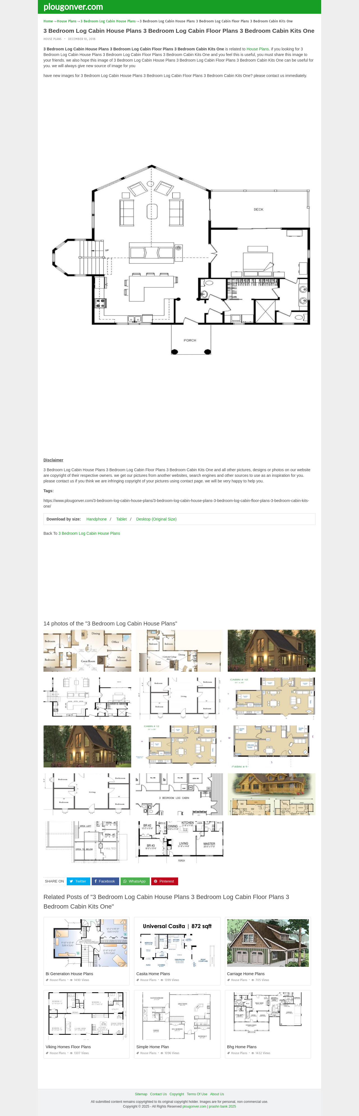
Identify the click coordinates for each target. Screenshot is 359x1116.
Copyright (177, 1094)
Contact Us (158, 1094)
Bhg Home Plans (242, 1047)
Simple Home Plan (152, 1047)
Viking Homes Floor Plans (68, 1047)
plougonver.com (73, 6)
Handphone (96, 519)
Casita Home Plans (153, 974)
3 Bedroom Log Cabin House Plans (89, 533)
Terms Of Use (197, 1094)
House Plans (52, 39)
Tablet (121, 519)
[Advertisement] (179, 122)
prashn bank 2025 (222, 1106)
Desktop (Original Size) (156, 519)
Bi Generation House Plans (69, 974)
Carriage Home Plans (246, 974)
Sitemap (141, 1094)
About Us (217, 1094)
